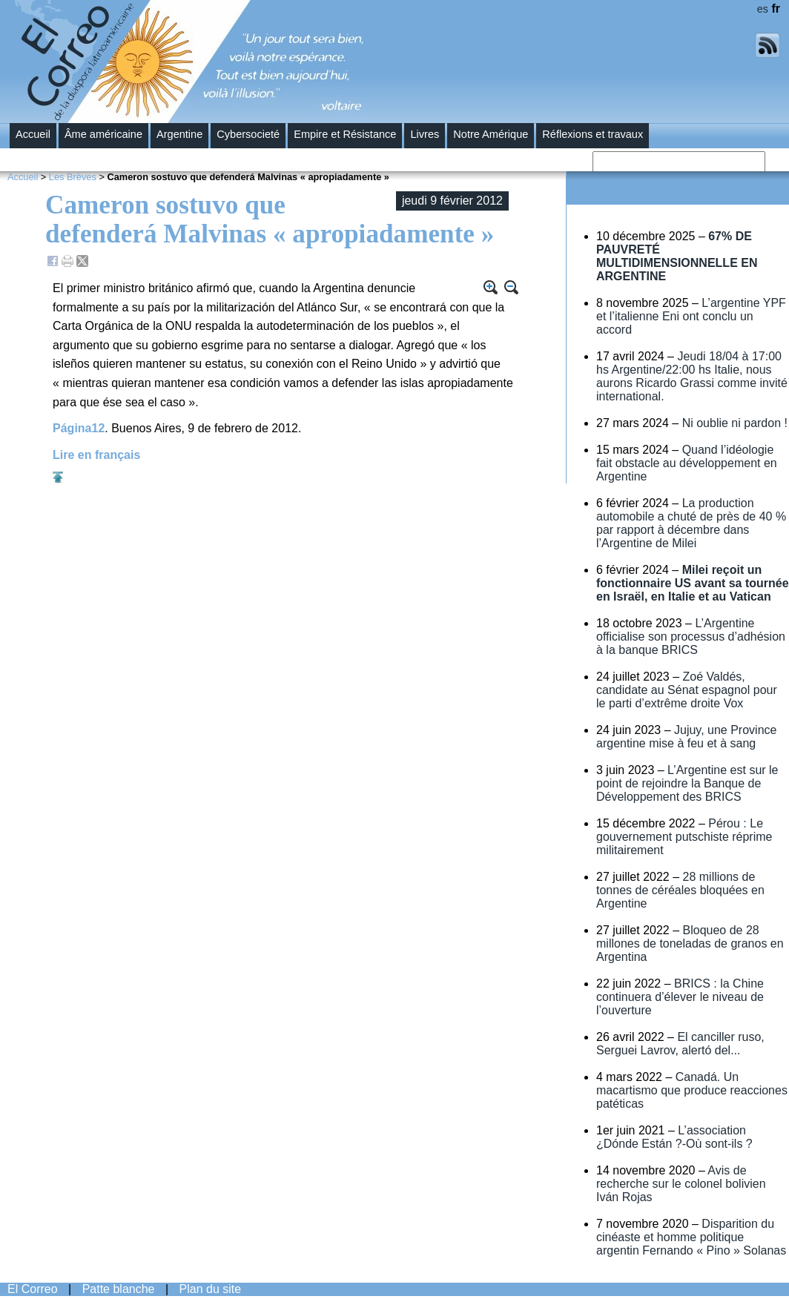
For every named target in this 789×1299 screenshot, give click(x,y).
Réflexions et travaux (592, 134)
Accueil (33, 134)
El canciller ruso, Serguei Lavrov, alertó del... (680, 1044)
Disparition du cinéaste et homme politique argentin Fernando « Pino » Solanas (691, 1237)
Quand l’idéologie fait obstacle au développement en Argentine (686, 463)
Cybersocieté (248, 134)
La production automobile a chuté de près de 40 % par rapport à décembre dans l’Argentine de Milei (691, 523)
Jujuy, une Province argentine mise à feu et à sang (686, 737)
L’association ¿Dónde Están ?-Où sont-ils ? (674, 1137)
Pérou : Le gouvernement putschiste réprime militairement (684, 836)
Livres (424, 134)
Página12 (79, 428)
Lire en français (96, 455)
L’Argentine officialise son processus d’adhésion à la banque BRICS (690, 636)
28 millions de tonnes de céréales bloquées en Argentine (680, 890)
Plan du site (210, 1289)
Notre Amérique (490, 134)
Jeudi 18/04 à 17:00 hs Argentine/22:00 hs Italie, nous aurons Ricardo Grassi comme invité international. (692, 376)
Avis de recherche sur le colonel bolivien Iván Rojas (681, 1183)
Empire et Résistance (345, 134)
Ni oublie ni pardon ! (735, 423)
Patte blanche (118, 1289)
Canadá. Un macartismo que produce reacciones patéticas (692, 1090)
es (762, 9)
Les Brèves (72, 176)
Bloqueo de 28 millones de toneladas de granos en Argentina (690, 943)
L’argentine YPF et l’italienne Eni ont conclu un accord (691, 316)
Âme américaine (103, 134)
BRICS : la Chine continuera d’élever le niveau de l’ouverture (680, 997)
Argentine (179, 134)
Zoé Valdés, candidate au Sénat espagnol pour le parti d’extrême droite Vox (686, 690)
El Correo (32, 1289)
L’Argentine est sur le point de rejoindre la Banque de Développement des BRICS (687, 783)
